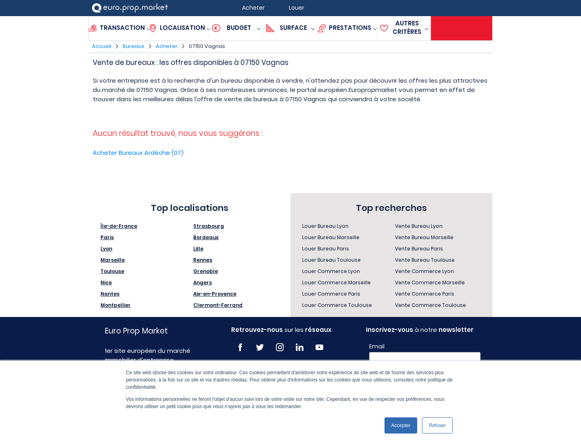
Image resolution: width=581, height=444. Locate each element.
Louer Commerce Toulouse (337, 305)
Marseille (112, 259)
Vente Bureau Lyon (419, 226)
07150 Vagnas (207, 46)
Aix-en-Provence (214, 293)
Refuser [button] (437, 425)
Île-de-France (118, 226)
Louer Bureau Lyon (325, 226)
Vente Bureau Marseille (424, 237)
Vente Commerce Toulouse (430, 305)
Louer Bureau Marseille (330, 237)
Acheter (167, 46)
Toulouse (112, 271)
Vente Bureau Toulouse (425, 259)
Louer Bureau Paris (325, 248)
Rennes (202, 259)
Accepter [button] (400, 425)
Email (377, 346)
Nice (106, 282)
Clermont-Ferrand (217, 305)
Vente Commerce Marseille (430, 282)
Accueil (101, 46)
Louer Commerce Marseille (336, 282)
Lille (198, 248)
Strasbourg (208, 226)
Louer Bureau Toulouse (331, 259)
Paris (107, 237)
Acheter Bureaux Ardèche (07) (138, 152)
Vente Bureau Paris (419, 248)
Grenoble (205, 271)
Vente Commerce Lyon (424, 271)
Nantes (109, 293)
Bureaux (133, 46)
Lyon (106, 248)
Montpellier (115, 305)
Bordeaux (206, 237)
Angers (202, 282)
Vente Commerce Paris (424, 293)
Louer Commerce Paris (331, 293)
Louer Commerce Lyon (331, 271)
